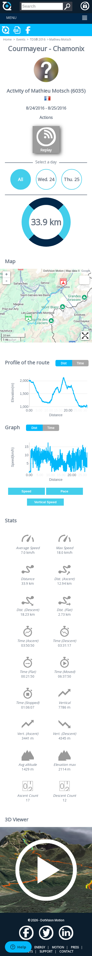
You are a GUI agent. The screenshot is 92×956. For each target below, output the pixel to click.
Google (85, 270)
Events (20, 39)
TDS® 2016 (37, 39)
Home (7, 39)
